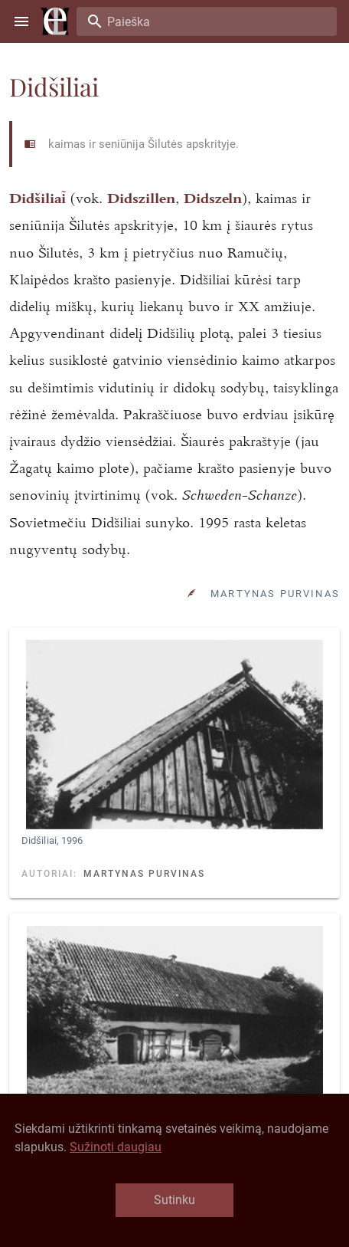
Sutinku (174, 1200)
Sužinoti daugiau (115, 1147)
